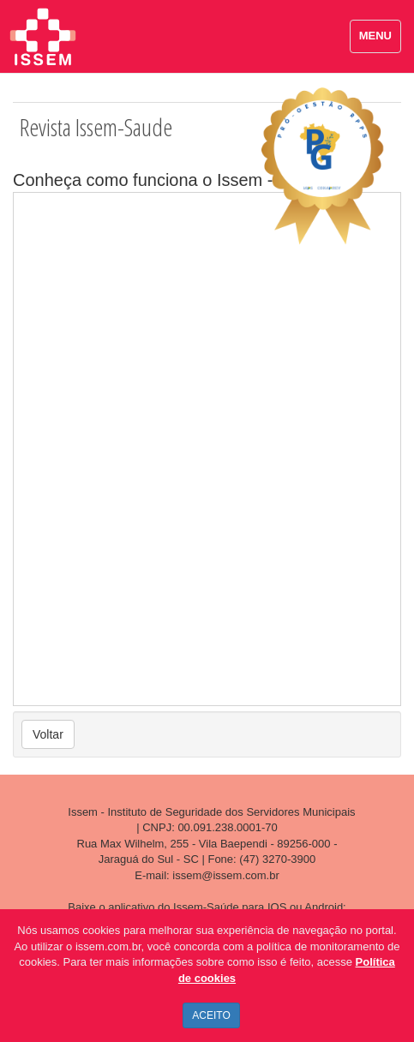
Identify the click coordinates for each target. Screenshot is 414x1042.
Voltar (48, 734)
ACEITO (211, 1015)
